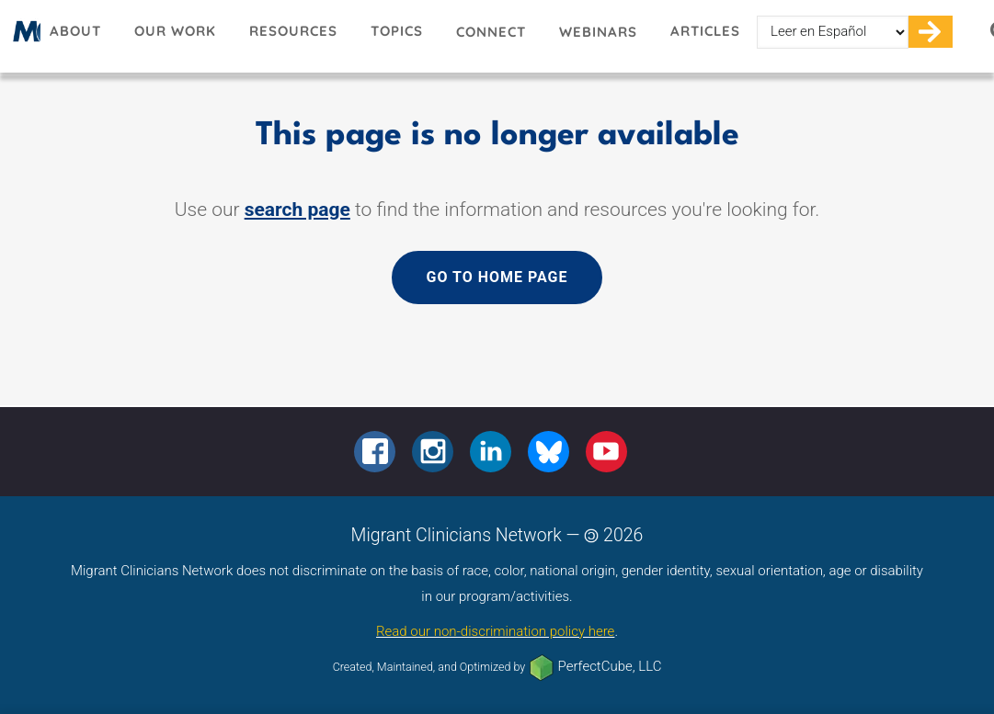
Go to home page (496, 277)
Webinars (598, 31)
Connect (491, 31)
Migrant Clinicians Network (23, 37)
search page (297, 209)
